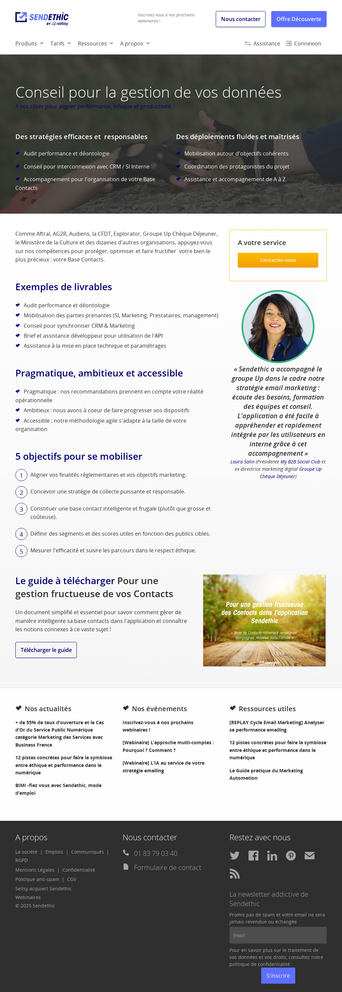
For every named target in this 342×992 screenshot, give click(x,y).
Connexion (303, 43)
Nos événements (155, 708)
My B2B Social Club (300, 461)
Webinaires (28, 897)
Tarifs (57, 43)
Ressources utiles (262, 708)
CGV (71, 879)
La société (26, 852)
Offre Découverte (299, 19)
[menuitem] (32, 43)
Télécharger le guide (46, 650)
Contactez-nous (278, 260)
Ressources (92, 43)
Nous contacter (241, 19)
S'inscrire (278, 975)
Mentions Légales (34, 870)
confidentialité (274, 964)
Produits (26, 43)
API (159, 335)
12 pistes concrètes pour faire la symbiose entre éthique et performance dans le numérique (63, 765)
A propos (131, 43)
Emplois (54, 852)
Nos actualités (43, 708)
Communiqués (87, 852)
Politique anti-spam (37, 879)
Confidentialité (78, 870)
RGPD (21, 860)
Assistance (262, 43)
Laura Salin (242, 461)
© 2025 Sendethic (35, 905)
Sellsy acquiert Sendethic (43, 888)
